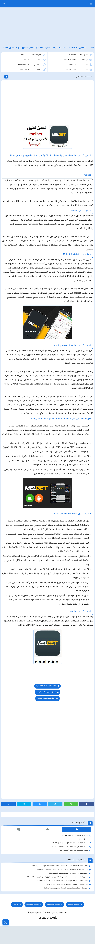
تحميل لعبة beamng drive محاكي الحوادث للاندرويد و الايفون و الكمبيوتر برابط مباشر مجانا (59, 891)
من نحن (15, 918)
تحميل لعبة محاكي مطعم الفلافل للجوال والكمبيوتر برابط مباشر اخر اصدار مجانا (62, 894)
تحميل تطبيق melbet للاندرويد (46, 700)
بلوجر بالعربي (48, 932)
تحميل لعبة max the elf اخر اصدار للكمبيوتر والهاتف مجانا (70, 887)
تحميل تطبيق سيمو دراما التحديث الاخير (76, 849)
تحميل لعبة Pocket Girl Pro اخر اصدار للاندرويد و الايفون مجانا (69, 898)
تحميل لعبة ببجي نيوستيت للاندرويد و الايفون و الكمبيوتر (70, 860)
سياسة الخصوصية (53, 918)
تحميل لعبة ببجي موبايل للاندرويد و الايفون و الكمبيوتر (71, 857)
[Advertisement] (47, 27)
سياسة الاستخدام (32, 918)
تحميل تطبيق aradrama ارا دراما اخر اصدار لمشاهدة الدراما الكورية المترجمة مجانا (62, 883)
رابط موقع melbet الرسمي (46, 712)
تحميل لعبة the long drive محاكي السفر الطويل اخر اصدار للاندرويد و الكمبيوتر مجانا (61, 880)
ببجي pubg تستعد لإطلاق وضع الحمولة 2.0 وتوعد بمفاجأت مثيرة (67, 902)
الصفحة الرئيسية (73, 918)
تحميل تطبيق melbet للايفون (46, 706)
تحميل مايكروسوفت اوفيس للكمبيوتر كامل (75, 864)
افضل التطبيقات (70, 65)
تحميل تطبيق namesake (81, 853)
